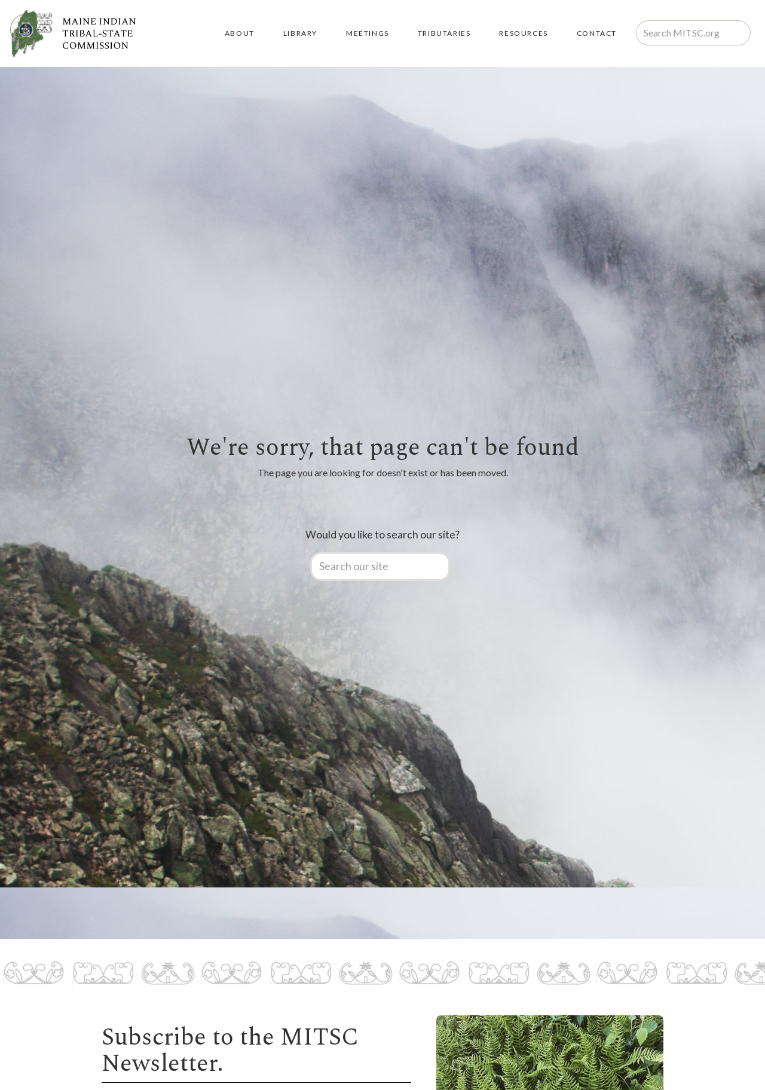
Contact (597, 33)
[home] (73, 33)
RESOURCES (523, 33)
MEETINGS (367, 33)
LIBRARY (300, 33)
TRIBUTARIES (444, 33)
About (240, 33)
